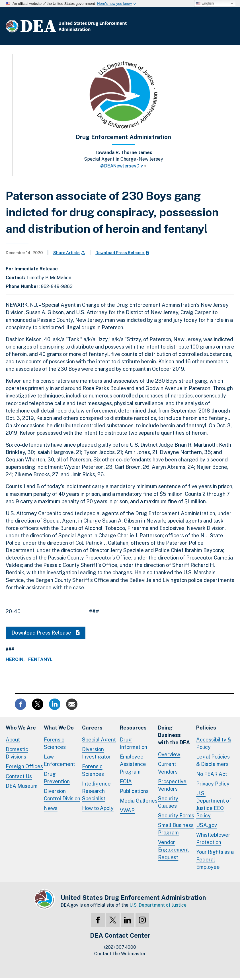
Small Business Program (176, 829)
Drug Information (133, 743)
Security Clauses (168, 802)
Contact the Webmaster (120, 953)
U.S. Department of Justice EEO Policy (213, 804)
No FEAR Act (211, 774)
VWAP (127, 810)
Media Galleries (138, 801)
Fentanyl (40, 659)
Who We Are (21, 728)
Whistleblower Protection (213, 838)
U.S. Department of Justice (158, 905)
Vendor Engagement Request (173, 849)
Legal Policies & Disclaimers (213, 760)
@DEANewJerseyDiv (123, 166)
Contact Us (19, 776)
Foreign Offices (24, 766)
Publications (134, 791)
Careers (92, 728)
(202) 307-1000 (120, 947)
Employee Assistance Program (133, 764)
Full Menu (228, 27)
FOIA (126, 781)
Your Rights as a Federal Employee (215, 859)
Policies (206, 728)
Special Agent (99, 740)
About (13, 740)
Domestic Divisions (17, 753)
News (51, 808)
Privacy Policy (212, 784)
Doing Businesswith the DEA (174, 735)
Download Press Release (122, 252)
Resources (133, 728)
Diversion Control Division (62, 794)
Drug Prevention (57, 777)
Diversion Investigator (96, 753)
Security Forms (176, 816)
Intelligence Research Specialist (96, 791)
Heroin (14, 659)
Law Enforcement (59, 760)
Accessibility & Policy (213, 743)
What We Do (59, 728)
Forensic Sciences (55, 743)
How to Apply (98, 808)
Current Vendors (168, 767)
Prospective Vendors (172, 785)
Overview (169, 754)
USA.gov (206, 825)
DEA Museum (22, 786)
